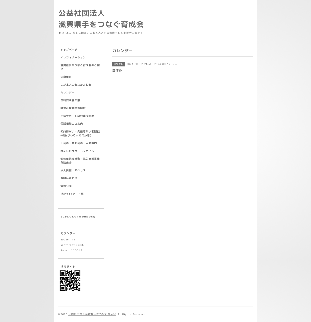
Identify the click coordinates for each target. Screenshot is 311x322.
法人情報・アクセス (73, 170)
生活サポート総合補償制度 (77, 116)
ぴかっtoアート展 (72, 194)
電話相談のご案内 (71, 124)
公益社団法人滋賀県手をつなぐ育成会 (92, 314)
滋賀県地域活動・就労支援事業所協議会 (80, 160)
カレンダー (67, 92)
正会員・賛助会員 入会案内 (78, 143)
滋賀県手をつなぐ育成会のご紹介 (80, 67)
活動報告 (66, 77)
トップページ (68, 50)
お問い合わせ (68, 178)
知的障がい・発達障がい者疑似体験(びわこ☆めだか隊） (80, 133)
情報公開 (66, 186)
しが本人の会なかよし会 (75, 85)
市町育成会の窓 (70, 100)
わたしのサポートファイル (77, 151)
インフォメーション (73, 57)
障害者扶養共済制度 (73, 108)
